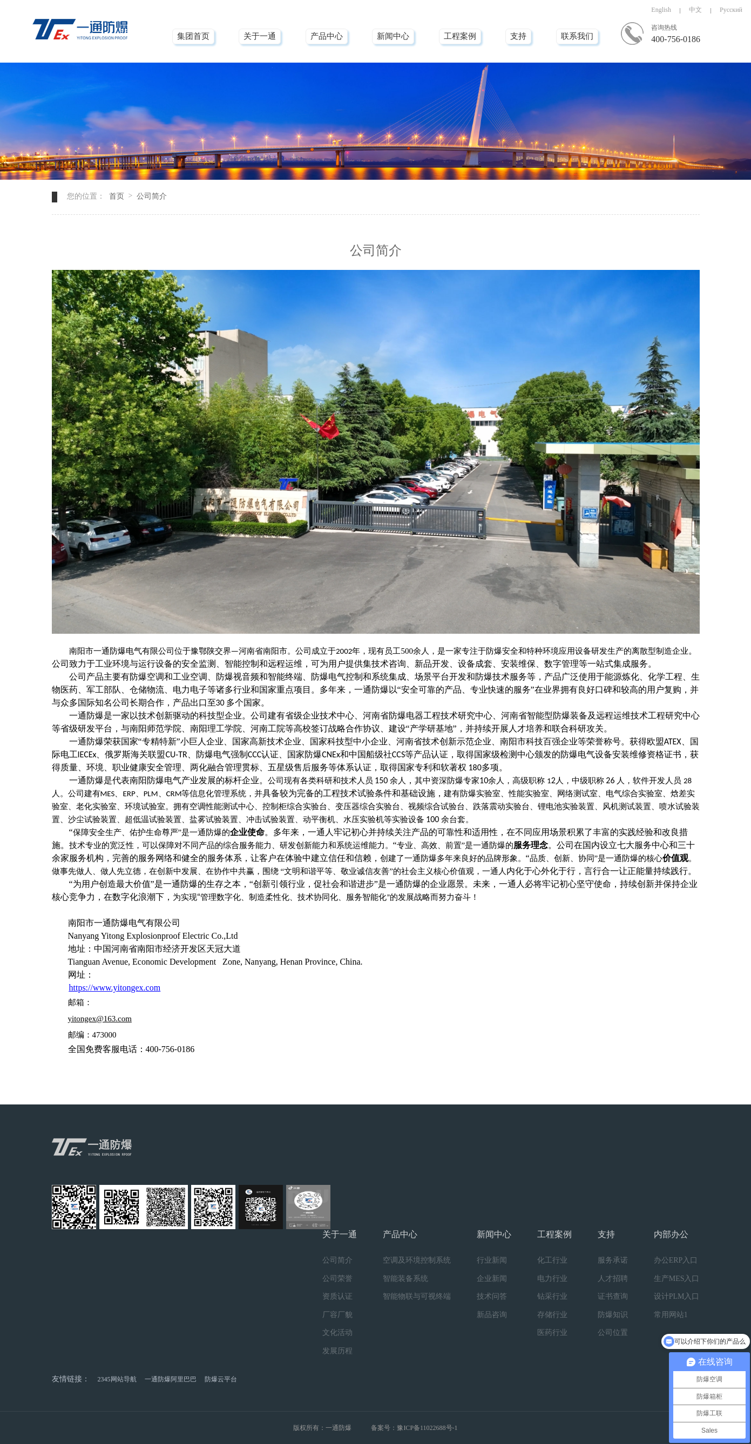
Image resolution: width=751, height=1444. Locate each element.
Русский (731, 9)
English (661, 9)
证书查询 (613, 1296)
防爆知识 (613, 1315)
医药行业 (552, 1332)
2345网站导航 (117, 1379)
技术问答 (492, 1296)
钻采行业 (552, 1296)
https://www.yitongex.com (115, 987)
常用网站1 (671, 1315)
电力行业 (552, 1278)
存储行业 (552, 1315)
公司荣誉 (337, 1278)
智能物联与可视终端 (417, 1296)
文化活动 (337, 1332)
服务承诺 (613, 1260)
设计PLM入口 (677, 1296)
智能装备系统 (405, 1278)
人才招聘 (613, 1278)
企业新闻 (492, 1278)
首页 (116, 196)
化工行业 (552, 1260)
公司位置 (613, 1332)
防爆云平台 (221, 1379)
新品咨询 (492, 1315)
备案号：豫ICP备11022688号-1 (414, 1428)
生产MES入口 (677, 1278)
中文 (695, 9)
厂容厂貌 (337, 1315)
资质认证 (337, 1296)
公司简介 (152, 196)
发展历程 (337, 1351)
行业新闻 (492, 1260)
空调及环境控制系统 (417, 1260)
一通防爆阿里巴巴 (171, 1379)
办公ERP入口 (676, 1260)
